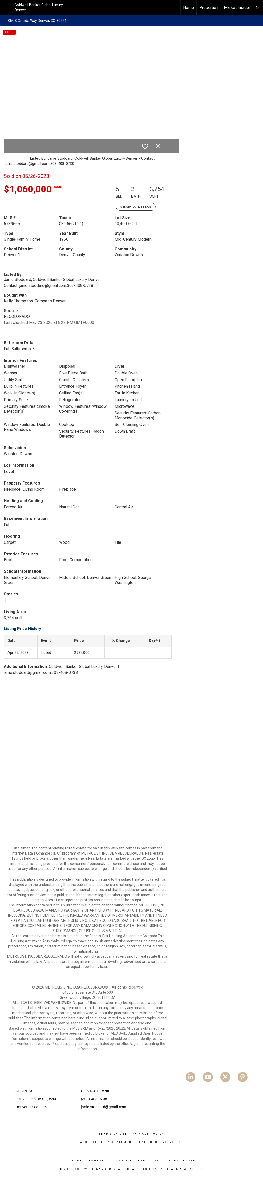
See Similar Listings (135, 206)
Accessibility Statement (107, 1142)
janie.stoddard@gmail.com (103, 1107)
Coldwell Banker (86, 1160)
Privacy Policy (148, 1133)
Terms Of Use (113, 1133)
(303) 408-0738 (94, 1099)
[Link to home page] (6, 7)
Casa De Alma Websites (178, 1169)
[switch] (145, 146)
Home (188, 7)
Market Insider (237, 7)
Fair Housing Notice (161, 1142)
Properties (209, 7)
